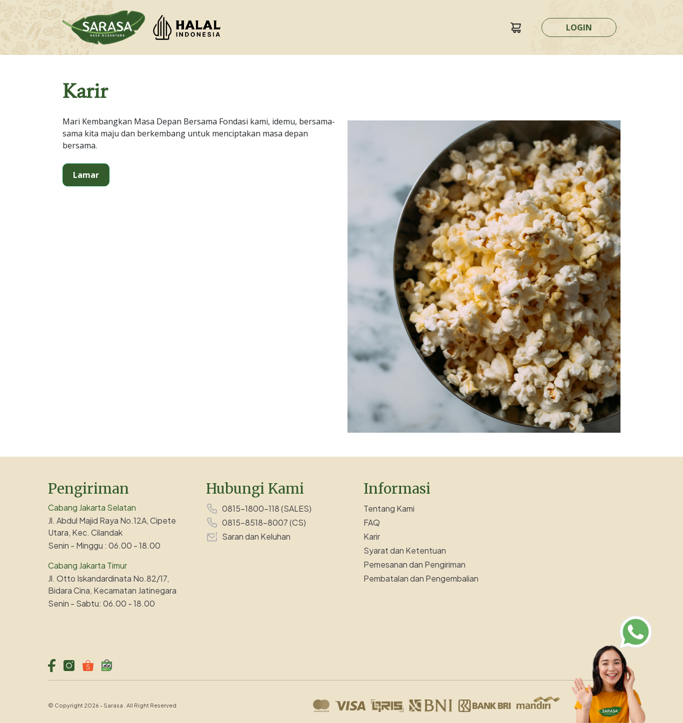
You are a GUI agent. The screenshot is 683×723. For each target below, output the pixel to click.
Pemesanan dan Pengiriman (415, 564)
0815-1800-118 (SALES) (267, 508)
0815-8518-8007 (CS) (264, 522)
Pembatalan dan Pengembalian (421, 578)
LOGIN (579, 27)
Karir (372, 536)
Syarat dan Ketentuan (405, 550)
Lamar (86, 174)
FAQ (372, 522)
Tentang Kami (389, 508)
